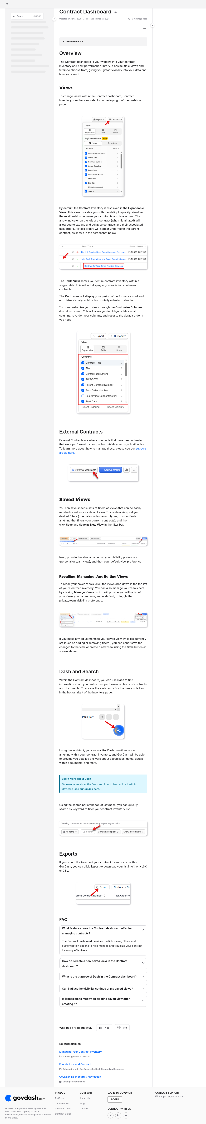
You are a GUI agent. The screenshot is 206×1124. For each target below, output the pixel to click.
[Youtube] (126, 1115)
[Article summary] (103, 41)
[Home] (7, 4)
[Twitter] (110, 1115)
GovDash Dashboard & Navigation (80, 1076)
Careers (84, 1108)
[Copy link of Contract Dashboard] (115, 12)
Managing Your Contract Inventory (80, 1051)
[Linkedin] (118, 1115)
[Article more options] (144, 29)
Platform (59, 1098)
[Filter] (48, 16)
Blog (82, 1103)
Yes (104, 1027)
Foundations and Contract (75, 1064)
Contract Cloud (63, 1113)
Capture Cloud (62, 1103)
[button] (27, 16)
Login (115, 1099)
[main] (103, 547)
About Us (85, 1098)
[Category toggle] (54, 19)
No (122, 1027)
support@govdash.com (169, 1096)
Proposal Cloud (63, 1108)
